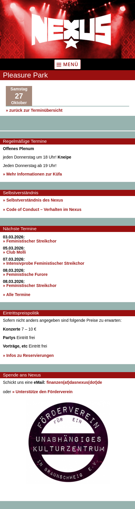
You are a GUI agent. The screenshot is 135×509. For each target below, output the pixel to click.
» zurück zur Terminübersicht (34, 110)
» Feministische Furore (25, 274)
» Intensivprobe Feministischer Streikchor (43, 263)
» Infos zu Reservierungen (28, 355)
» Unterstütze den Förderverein (42, 391)
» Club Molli (14, 252)
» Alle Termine (16, 294)
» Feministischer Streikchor (30, 241)
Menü (70, 64)
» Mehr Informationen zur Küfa (32, 174)
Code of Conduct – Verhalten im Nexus (44, 209)
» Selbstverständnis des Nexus (33, 200)
